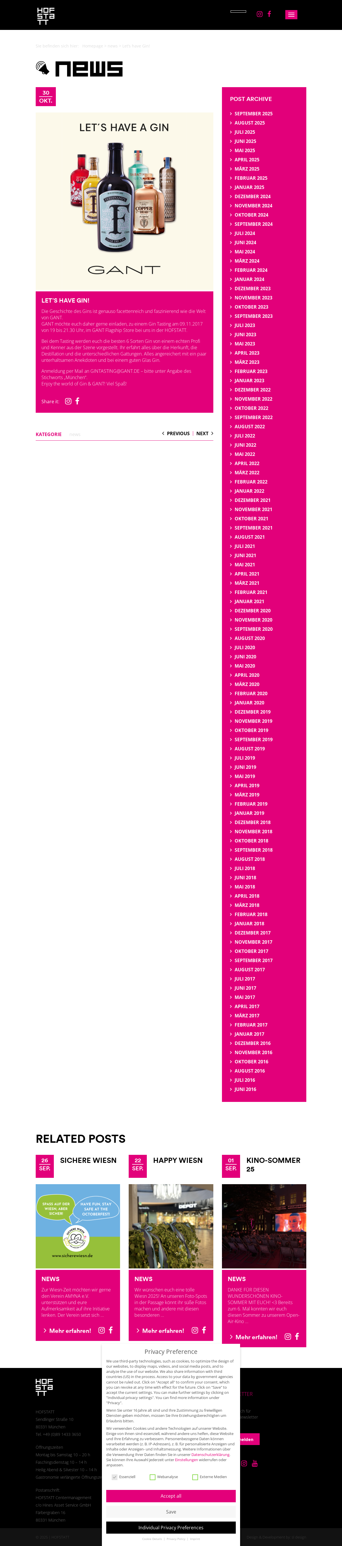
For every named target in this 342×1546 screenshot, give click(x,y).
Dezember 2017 (253, 933)
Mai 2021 (245, 564)
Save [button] (171, 1506)
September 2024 (254, 224)
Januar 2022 (249, 491)
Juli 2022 (245, 436)
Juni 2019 (245, 767)
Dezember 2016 (253, 1043)
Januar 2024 (249, 279)
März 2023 (247, 362)
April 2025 (247, 159)
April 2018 (247, 896)
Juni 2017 (245, 988)
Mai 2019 (245, 776)
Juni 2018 (245, 877)
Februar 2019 (251, 804)
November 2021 (253, 509)
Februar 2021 (251, 592)
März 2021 (247, 583)
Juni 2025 (245, 141)
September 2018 (254, 850)
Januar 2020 (249, 703)
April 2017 (247, 1006)
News (50, 1279)
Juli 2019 (245, 758)
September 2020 (254, 629)
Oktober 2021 (251, 518)
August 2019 (250, 749)
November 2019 (253, 721)
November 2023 (253, 298)
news (113, 46)
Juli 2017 (245, 979)
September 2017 (254, 960)
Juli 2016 (245, 1080)
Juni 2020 (245, 656)
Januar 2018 (249, 923)
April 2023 (247, 353)
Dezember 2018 (253, 822)
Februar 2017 (251, 1025)
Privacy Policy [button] (176, 1533)
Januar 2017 (249, 1034)
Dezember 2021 (253, 500)
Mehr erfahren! (67, 1330)
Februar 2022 (251, 482)
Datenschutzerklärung (210, 1448)
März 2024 (247, 261)
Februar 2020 (251, 693)
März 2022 (247, 472)
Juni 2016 (245, 1089)
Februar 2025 (251, 178)
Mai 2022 (245, 454)
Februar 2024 (251, 270)
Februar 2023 (251, 371)
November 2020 (253, 620)
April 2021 (247, 574)
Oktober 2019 (251, 730)
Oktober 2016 (251, 1061)
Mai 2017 (245, 997)
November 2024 (253, 205)
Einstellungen (186, 1453)
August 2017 (250, 969)
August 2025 (250, 123)
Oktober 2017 (251, 951)
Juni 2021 (245, 555)
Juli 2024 (245, 233)
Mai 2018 (245, 887)
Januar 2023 (249, 380)
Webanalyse (164, 1471)
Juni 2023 (245, 334)
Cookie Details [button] (152, 1533)
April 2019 (247, 785)
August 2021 (250, 537)
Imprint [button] (195, 1533)
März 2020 (247, 684)
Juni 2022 (245, 445)
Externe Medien (209, 1471)
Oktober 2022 (251, 408)
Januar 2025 (249, 187)
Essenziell (123, 1471)
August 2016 (250, 1071)
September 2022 (254, 417)
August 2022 (250, 426)
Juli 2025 (245, 132)
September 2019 (254, 739)
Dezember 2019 (253, 712)
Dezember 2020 (253, 610)
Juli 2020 (245, 647)
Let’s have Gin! (65, 300)
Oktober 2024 (251, 215)
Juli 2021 (245, 546)
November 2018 (253, 831)
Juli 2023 (245, 325)
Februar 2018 (251, 914)
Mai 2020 (245, 666)
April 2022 (247, 463)
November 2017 (253, 942)
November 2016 (253, 1052)
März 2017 (247, 1015)
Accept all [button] (171, 1490)
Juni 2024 (245, 242)
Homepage (92, 46)
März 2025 (247, 169)
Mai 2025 (245, 150)
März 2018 (247, 905)
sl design (299, 1537)
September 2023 (254, 316)
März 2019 (247, 795)
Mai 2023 (245, 344)
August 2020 (250, 638)
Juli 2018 (245, 868)
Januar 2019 (249, 813)
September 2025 (254, 113)
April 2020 (247, 675)
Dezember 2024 (253, 196)
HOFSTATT (60, 1537)
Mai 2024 (245, 252)
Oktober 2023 (251, 307)
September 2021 (254, 528)
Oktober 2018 (251, 841)
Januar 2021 (249, 601)
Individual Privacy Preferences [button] (171, 1521)
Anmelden (239, 1439)
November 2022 (253, 399)
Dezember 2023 (253, 288)
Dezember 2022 (253, 390)
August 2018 (250, 859)
